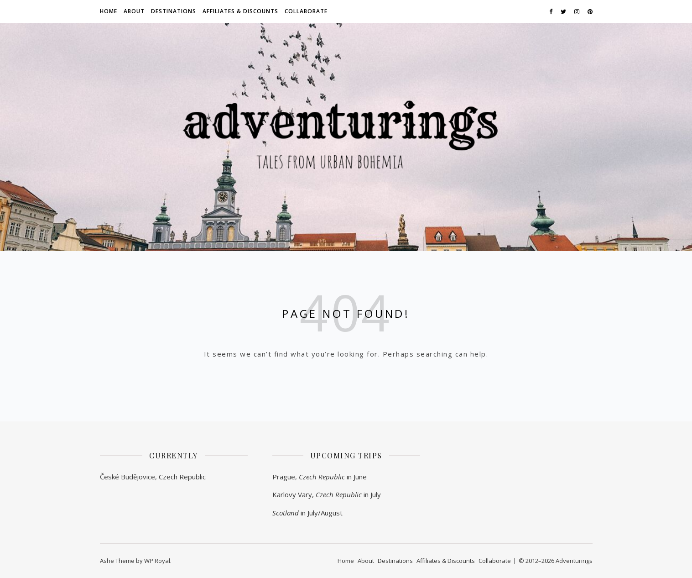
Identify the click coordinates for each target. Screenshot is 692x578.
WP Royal (157, 561)
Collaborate (306, 11)
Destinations (173, 11)
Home (108, 11)
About (134, 11)
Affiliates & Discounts (240, 11)
